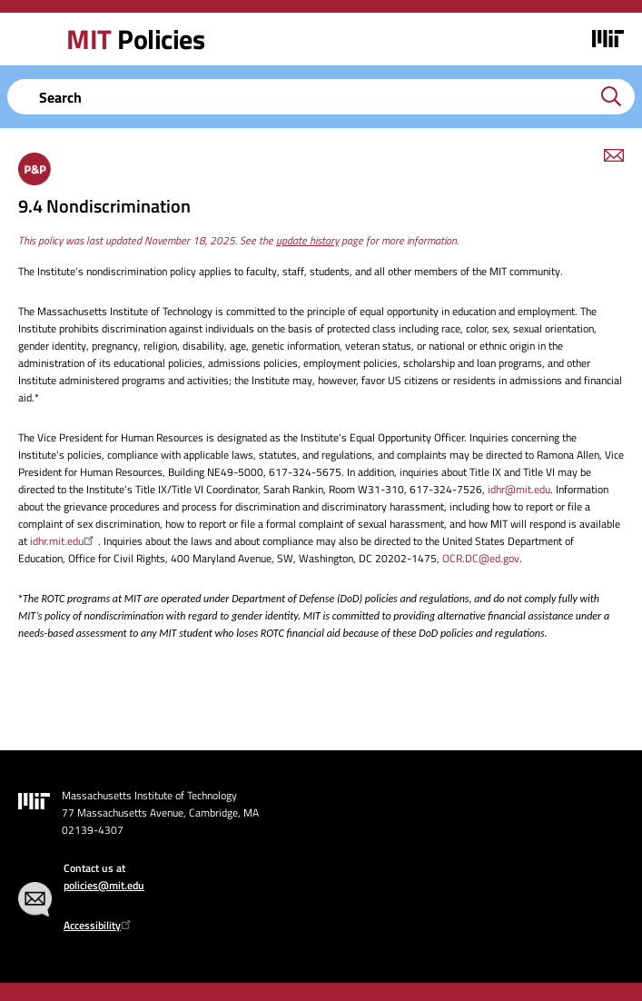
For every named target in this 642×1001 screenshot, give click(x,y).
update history (307, 240)
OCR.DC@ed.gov (480, 558)
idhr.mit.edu (64, 541)
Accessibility (99, 925)
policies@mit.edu (104, 885)
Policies (135, 39)
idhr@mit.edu (519, 489)
